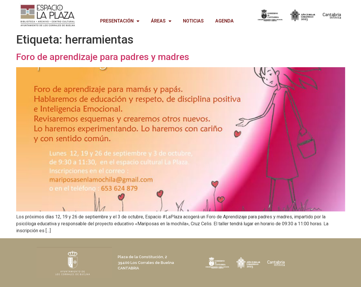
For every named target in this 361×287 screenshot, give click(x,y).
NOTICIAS (193, 21)
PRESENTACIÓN (119, 21)
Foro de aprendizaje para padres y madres (102, 56)
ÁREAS (161, 21)
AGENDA (224, 21)
